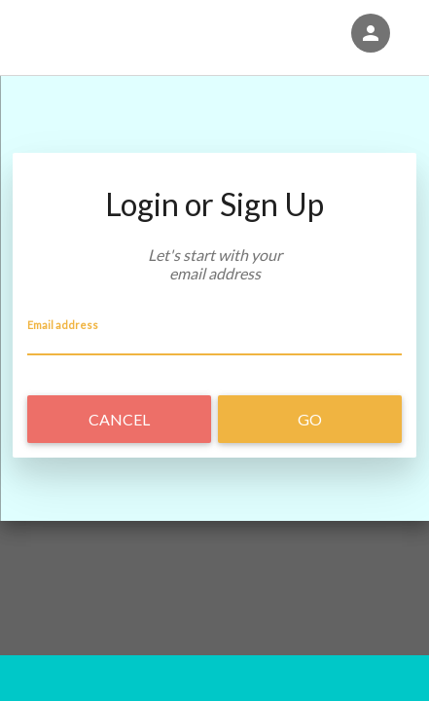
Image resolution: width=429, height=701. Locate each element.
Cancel (119, 419)
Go (310, 419)
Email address (62, 323)
